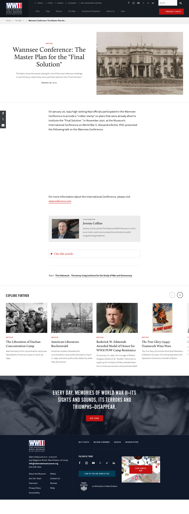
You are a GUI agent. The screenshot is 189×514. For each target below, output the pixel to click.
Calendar (72, 3)
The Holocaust (62, 275)
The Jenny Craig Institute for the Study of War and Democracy (101, 275)
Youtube (138, 3)
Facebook (129, 3)
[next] (180, 295)
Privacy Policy (35, 501)
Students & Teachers (91, 11)
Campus (60, 3)
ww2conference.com (60, 201)
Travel (40, 3)
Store (50, 3)
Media (53, 487)
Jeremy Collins (92, 223)
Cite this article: (64, 253)
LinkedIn (153, 3)
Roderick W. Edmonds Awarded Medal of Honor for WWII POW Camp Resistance (116, 346)
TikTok (148, 3)
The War (72, 11)
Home (8, 20)
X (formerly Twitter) (143, 3)
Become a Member (102, 455)
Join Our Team (35, 491)
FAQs (52, 501)
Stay (48, 11)
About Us (111, 11)
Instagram (133, 3)
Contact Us (55, 491)
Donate (117, 455)
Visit (38, 11)
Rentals (53, 496)
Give (123, 11)
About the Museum (37, 487)
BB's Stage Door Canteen (91, 3)
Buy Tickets (84, 455)
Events (59, 11)
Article (49, 43)
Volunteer (33, 496)
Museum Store (131, 455)
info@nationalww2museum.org (43, 476)
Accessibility (34, 506)
